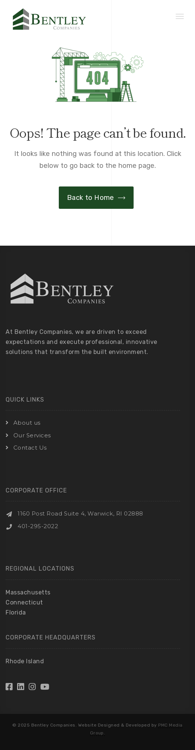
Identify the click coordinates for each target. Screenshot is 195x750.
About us (27, 422)
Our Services (32, 435)
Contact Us (30, 447)
